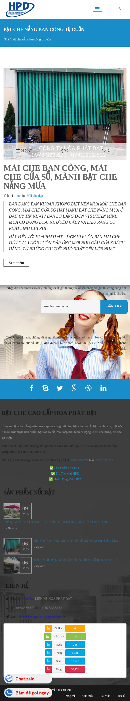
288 (75, 644)
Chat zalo (24, 678)
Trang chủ (69, 695)
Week (58, 644)
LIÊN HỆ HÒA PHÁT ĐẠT (55, 598)
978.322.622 (103, 460)
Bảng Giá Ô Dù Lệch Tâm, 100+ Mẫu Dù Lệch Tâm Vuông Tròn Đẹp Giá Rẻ (56, 523)
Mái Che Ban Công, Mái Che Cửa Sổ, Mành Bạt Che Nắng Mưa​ (60, 177)
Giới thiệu (87, 695)
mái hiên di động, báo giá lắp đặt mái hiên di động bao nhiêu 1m (76, 561)
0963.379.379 (77, 460)
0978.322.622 (55, 608)
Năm (58, 661)
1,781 (75, 652)
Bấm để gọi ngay (32, 692)
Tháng (58, 652)
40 (76, 636)
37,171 (75, 669)
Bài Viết (105, 695)
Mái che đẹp (35, 196)
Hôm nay (59, 636)
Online (59, 628)
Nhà (6, 39)
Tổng (58, 669)
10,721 (75, 661)
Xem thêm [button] (16, 263)
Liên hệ (121, 695)
